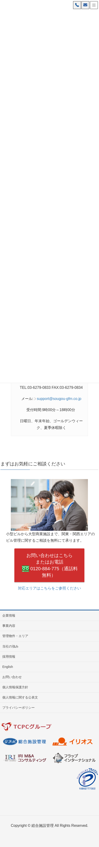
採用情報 (8, 656)
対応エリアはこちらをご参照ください (49, 588)
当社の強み (10, 646)
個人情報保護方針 (15, 687)
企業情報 (8, 615)
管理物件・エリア (15, 636)
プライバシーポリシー (18, 707)
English (7, 667)
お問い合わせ (12, 677)
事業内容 (8, 626)
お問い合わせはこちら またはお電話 (49, 566)
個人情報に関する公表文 (20, 697)
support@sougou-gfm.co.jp (59, 399)
